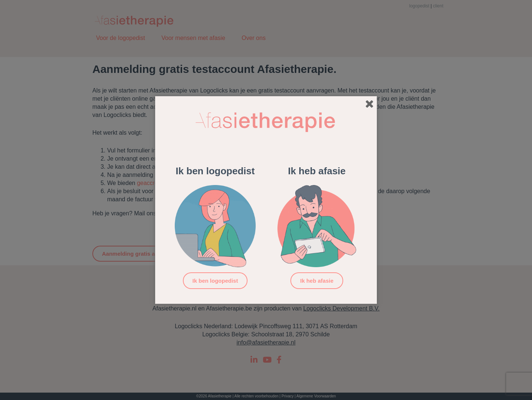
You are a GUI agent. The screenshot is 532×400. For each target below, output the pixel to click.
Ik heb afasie (316, 281)
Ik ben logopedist (215, 281)
